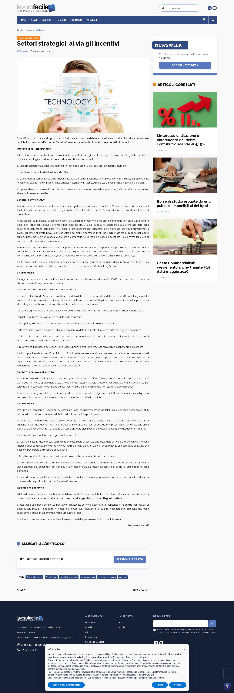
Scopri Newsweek (185, 65)
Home (22, 20)
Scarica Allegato (129, 559)
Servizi (20, 30)
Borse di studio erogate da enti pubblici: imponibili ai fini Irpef (184, 203)
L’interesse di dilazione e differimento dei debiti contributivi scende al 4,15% (181, 139)
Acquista (76, 20)
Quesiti (88, 627)
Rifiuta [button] (160, 685)
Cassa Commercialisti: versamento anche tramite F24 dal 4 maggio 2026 (183, 267)
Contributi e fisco (29, 38)
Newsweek (90, 622)
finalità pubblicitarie (81, 666)
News (34, 20)
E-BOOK (61, 20)
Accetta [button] (177, 685)
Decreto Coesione (34, 577)
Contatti (123, 627)
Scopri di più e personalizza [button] (66, 685)
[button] (204, 20)
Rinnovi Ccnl (91, 637)
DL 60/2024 (51, 577)
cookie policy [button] (142, 657)
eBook (88, 632)
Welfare (91, 20)
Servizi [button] (46, 20)
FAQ (121, 622)
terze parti (94, 660)
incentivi (122, 577)
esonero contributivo (107, 577)
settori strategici (88, 577)
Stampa (140, 590)
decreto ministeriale (68, 577)
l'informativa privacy (208, 632)
